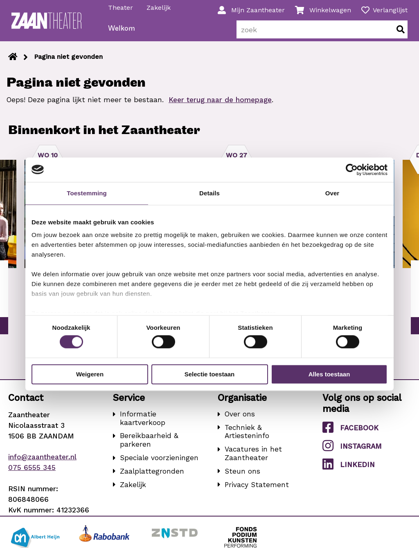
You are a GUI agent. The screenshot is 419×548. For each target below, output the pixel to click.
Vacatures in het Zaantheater (253, 458)
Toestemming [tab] (87, 193)
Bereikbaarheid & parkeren (149, 445)
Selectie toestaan (210, 374)
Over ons (240, 419)
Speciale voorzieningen (159, 463)
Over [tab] (332, 193)
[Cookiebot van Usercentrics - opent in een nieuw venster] (351, 169)
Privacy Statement (257, 489)
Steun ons (242, 476)
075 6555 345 (32, 473)
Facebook (350, 432)
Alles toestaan (329, 374)
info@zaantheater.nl (42, 462)
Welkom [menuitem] (121, 34)
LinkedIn (348, 469)
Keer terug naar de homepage (220, 105)
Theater (120, 7)
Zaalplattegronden (152, 476)
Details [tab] (209, 193)
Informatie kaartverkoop (142, 423)
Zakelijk (159, 7)
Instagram (352, 451)
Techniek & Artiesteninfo (247, 437)
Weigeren (90, 374)
